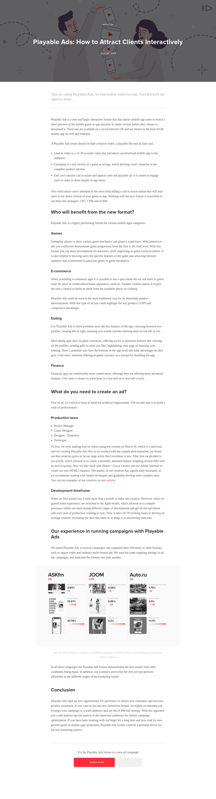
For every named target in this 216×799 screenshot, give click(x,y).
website (110, 480)
